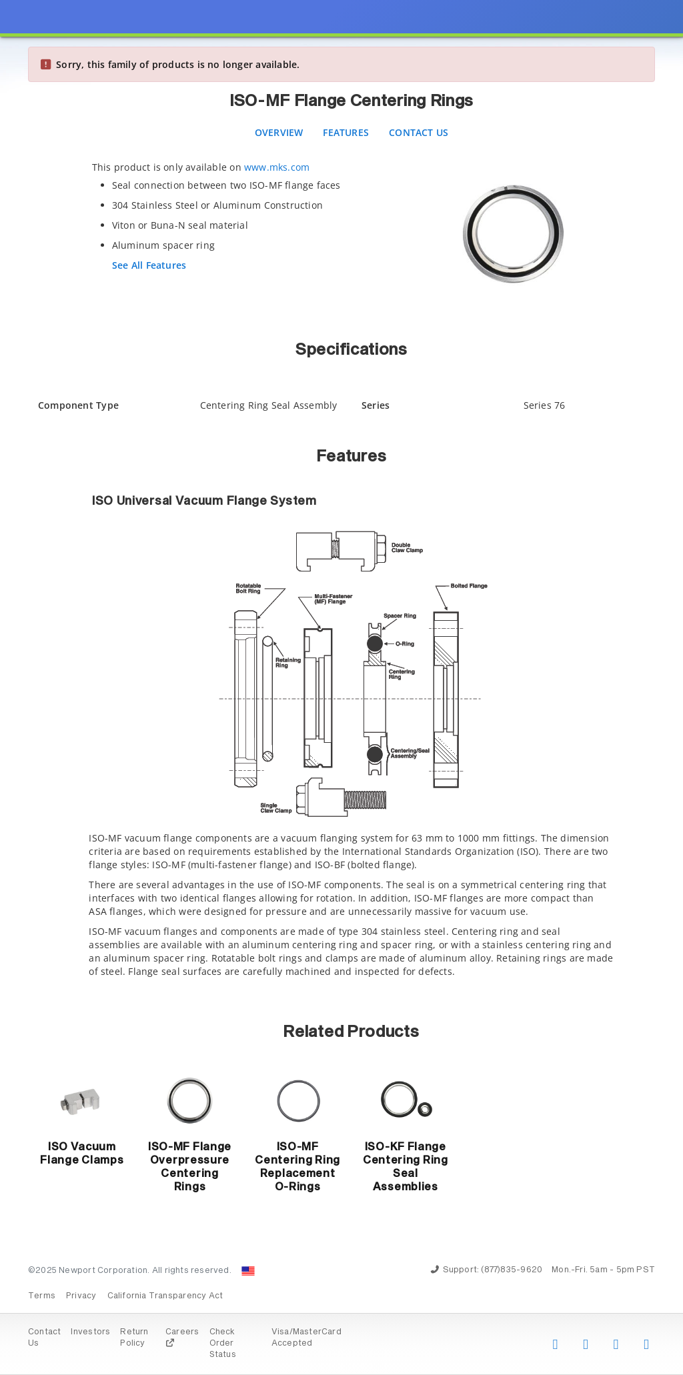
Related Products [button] (351, 1032)
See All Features (149, 265)
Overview (279, 132)
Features (346, 132)
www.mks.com (276, 167)
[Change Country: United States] (248, 1271)
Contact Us (418, 132)
